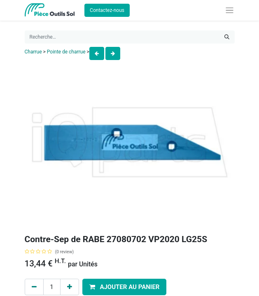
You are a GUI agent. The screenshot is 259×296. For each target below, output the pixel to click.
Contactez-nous (107, 10)
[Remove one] (34, 287)
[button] (124, 287)
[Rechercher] (227, 37)
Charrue (33, 52)
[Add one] (69, 287)
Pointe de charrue (66, 52)
